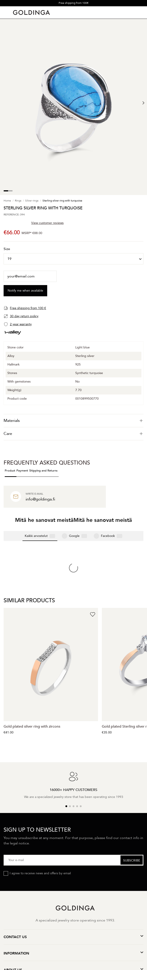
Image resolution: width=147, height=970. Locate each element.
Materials (73, 420)
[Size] (73, 258)
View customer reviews (47, 223)
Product (10, 471)
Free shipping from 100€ (74, 3)
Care (73, 433)
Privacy (42, 916)
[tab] (73, 420)
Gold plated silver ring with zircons (32, 652)
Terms (56, 916)
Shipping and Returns (43, 471)
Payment (22, 471)
